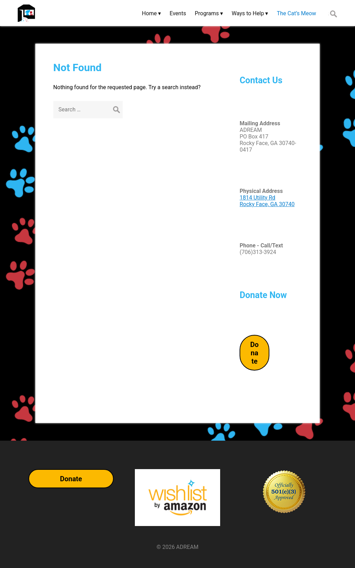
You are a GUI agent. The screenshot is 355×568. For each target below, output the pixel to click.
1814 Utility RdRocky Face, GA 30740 (267, 200)
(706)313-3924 (258, 252)
